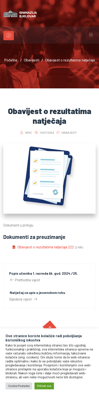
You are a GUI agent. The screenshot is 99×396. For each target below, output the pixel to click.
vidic (28, 132)
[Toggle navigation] (8, 35)
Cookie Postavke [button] (19, 386)
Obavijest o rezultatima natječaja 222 (45, 247)
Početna (10, 60)
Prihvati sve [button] (44, 386)
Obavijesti (68, 132)
